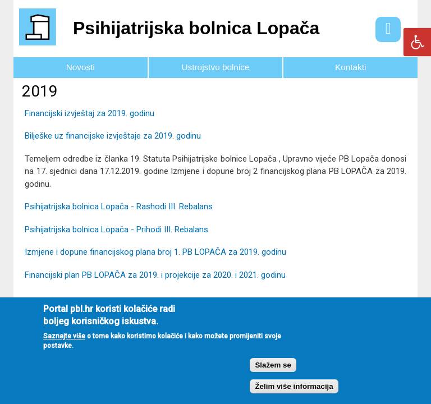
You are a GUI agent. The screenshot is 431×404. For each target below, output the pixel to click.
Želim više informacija (294, 396)
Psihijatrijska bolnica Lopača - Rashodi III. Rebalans (119, 206)
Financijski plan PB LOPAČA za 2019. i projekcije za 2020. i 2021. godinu (155, 275)
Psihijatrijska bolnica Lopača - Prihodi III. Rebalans (116, 229)
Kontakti (350, 67)
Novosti (80, 67)
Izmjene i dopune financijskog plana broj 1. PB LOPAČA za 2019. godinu (155, 252)
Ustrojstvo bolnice (216, 67)
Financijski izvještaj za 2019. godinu (89, 113)
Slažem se (273, 374)
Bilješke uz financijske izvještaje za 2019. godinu (113, 136)
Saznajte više (64, 346)
